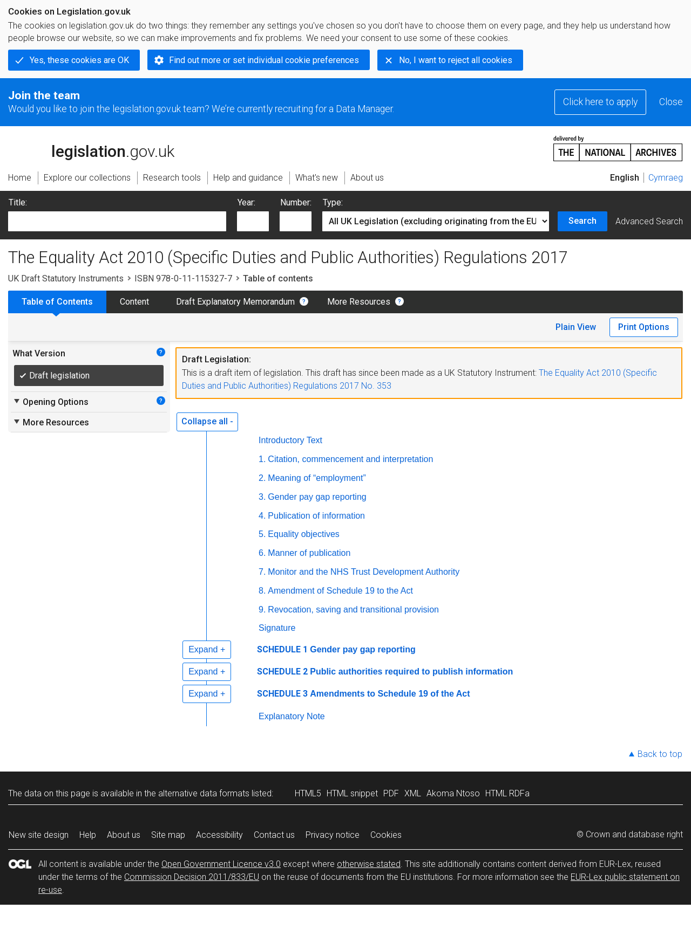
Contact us (274, 835)
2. (262, 478)
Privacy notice (333, 835)
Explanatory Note (292, 716)
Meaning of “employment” (316, 478)
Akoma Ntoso (453, 793)
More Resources (358, 302)
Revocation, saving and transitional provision (353, 609)
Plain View (575, 327)
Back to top (660, 754)
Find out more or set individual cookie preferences (264, 60)
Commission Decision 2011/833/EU (191, 877)
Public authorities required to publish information (411, 671)
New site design (39, 835)
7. (262, 571)
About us (123, 835)
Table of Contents (57, 302)
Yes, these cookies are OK (79, 60)
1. (262, 459)
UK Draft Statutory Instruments (66, 278)
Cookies (386, 835)
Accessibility (219, 835)
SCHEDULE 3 (282, 694)
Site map (168, 835)
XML (412, 793)
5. (262, 534)
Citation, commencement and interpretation (350, 459)
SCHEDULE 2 (282, 671)
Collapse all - (207, 421)
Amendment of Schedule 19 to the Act (340, 590)
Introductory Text (290, 440)
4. (262, 515)
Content (134, 302)
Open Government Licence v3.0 (221, 864)
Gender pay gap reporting (317, 496)
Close (671, 102)
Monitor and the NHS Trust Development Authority (363, 571)
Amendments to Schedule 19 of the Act (390, 693)
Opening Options (50, 401)
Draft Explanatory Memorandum (235, 302)
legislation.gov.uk (91, 147)
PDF (391, 793)
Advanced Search (649, 221)
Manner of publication (309, 552)
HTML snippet (352, 793)
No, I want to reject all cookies (455, 60)
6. (262, 552)
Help (87, 835)
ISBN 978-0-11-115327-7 (183, 278)
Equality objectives (304, 534)
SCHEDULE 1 (282, 649)
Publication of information (316, 515)
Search (582, 221)
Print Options (643, 327)
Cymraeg (665, 178)
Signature (277, 627)
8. (262, 590)
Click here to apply (600, 102)
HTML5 (308, 793)
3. (262, 496)
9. (262, 609)
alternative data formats (203, 793)
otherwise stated (369, 864)
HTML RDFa (507, 793)
